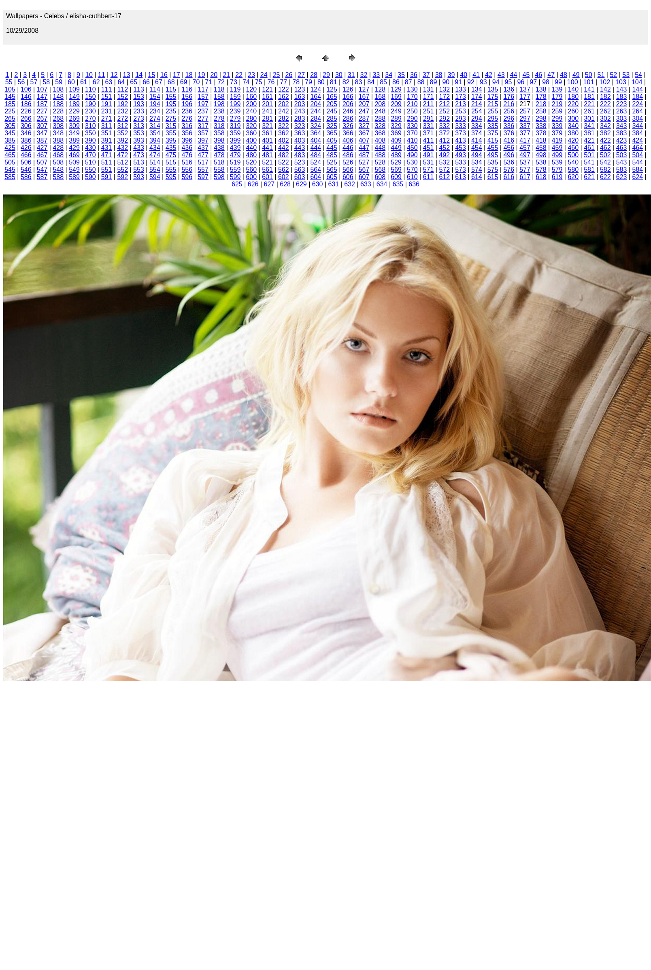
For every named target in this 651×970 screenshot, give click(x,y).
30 (339, 74)
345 (9, 133)
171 (428, 96)
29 (326, 74)
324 (315, 125)
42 (488, 74)
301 (589, 118)
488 (379, 155)
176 (508, 96)
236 (186, 111)
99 (558, 82)
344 (637, 125)
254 (476, 111)
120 (251, 89)
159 (235, 96)
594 (154, 176)
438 (219, 147)
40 (463, 74)
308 (58, 125)
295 (492, 118)
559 (235, 169)
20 (213, 74)
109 (74, 89)
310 (90, 125)
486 (348, 155)
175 (492, 96)
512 (122, 162)
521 (267, 162)
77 (283, 82)
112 (122, 89)
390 (90, 140)
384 (637, 133)
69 (183, 82)
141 (589, 89)
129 (396, 89)
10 (89, 74)
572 (444, 169)
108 (58, 89)
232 (122, 111)
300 (573, 118)
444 (315, 147)
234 (154, 111)
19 (201, 74)
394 (154, 140)
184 (637, 96)
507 (42, 162)
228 (58, 111)
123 (299, 89)
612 (444, 176)
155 (171, 96)
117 (203, 89)
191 (106, 103)
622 (605, 176)
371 (428, 133)
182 (605, 96)
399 (235, 140)
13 (126, 74)
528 (379, 162)
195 (171, 103)
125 (331, 89)
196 (186, 103)
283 (299, 118)
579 (557, 169)
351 (106, 133)
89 (433, 82)
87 (408, 82)
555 (171, 169)
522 (283, 162)
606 (348, 176)
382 (605, 133)
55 (9, 82)
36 (413, 74)
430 (90, 147)
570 (412, 169)
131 (428, 89)
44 (513, 74)
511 (106, 162)
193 (138, 103)
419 (557, 140)
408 (379, 140)
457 (524, 147)
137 (524, 89)
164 (315, 96)
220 (573, 103)
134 (476, 89)
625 (237, 184)
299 (557, 118)
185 (9, 103)
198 (219, 103)
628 (285, 184)
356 (186, 133)
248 (379, 111)
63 (109, 82)
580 (573, 169)
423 (621, 140)
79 (308, 82)
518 (219, 162)
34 (388, 74)
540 (573, 162)
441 (267, 147)
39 (451, 74)
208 (379, 103)
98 (545, 82)
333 (460, 125)
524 (315, 162)
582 (605, 169)
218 (541, 103)
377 (524, 133)
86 (396, 82)
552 (122, 169)
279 (235, 118)
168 (379, 96)
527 (364, 162)
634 (382, 184)
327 (364, 125)
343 (621, 125)
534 (476, 162)
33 (376, 74)
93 (483, 82)
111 (106, 89)
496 (508, 155)
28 (313, 74)
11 (101, 74)
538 (541, 162)
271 (106, 118)
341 (589, 125)
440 (251, 147)
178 (541, 96)
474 (154, 155)
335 (492, 125)
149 (74, 96)
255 (492, 111)
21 (226, 74)
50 (588, 74)
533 (460, 162)
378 (541, 133)
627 (269, 184)
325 (331, 125)
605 (331, 176)
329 (396, 125)
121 (267, 89)
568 (379, 169)
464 (637, 147)
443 (299, 147)
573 (460, 169)
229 (74, 111)
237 (203, 111)
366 (348, 133)
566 (348, 169)
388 (58, 140)
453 (460, 147)
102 (604, 82)
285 (331, 118)
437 (203, 147)
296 (508, 118)
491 (428, 155)
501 (589, 155)
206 (348, 103)
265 (9, 118)
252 (444, 111)
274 (154, 118)
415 (492, 140)
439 (235, 147)
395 (171, 140)
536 (508, 162)
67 (158, 82)
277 (203, 118)
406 (348, 140)
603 (299, 176)
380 (573, 133)
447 (364, 147)
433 (138, 147)
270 (90, 118)
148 (58, 96)
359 (235, 133)
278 (219, 118)
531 (428, 162)
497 (524, 155)
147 (42, 96)
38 (439, 74)
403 (299, 140)
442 (283, 147)
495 (492, 155)
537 (524, 162)
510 (90, 162)
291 (428, 118)
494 (476, 155)
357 (203, 133)
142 (605, 89)
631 (333, 184)
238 (219, 111)
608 (379, 176)
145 (9, 96)
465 (9, 155)
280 (251, 118)
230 (90, 111)
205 (331, 103)
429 (74, 147)
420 (573, 140)
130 (412, 89)
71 (208, 82)
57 (34, 82)
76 (271, 82)
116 (186, 89)
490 (412, 155)
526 (348, 162)
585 (9, 176)
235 (171, 111)
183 (621, 96)
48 (563, 74)
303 (621, 118)
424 (637, 140)
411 (428, 140)
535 (492, 162)
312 (122, 125)
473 (138, 155)
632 (349, 184)
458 (541, 147)
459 (557, 147)
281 (267, 118)
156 (186, 96)
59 (58, 82)
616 (508, 176)
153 (138, 96)
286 (348, 118)
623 (621, 176)
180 (573, 96)
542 (605, 162)
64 (121, 82)
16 (164, 74)
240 (251, 111)
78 (296, 82)
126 (348, 89)
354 (154, 133)
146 (26, 96)
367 (364, 133)
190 (90, 103)
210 (412, 103)
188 (58, 103)
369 (396, 133)
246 (348, 111)
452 (444, 147)
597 (203, 176)
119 (235, 89)
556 (186, 169)
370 (412, 133)
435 (171, 147)
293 (460, 118)
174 (476, 96)
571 (428, 169)
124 (315, 89)
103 (620, 82)
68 (171, 82)
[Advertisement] (325, 737)
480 (251, 155)
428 (58, 147)
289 (396, 118)
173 (460, 96)
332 (444, 125)
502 (605, 155)
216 (508, 103)
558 (219, 169)
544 (637, 162)
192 (122, 103)
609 (396, 176)
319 (235, 125)
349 (74, 133)
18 (189, 74)
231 (106, 111)
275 (171, 118)
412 (444, 140)
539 (557, 162)
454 (476, 147)
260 (573, 111)
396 (186, 140)
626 (253, 184)
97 (533, 82)
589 (74, 176)
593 (138, 176)
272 (122, 118)
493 (460, 155)
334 (476, 125)
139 (557, 89)
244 (315, 111)
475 (171, 155)
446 (348, 147)
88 (421, 82)
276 (186, 118)
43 (501, 74)
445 (331, 147)
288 (379, 118)
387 (42, 140)
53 (626, 74)
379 (557, 133)
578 (541, 169)
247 (364, 111)
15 (151, 74)
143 (621, 89)
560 (251, 169)
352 (122, 133)
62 (96, 82)
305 (9, 125)
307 (42, 125)
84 (370, 82)
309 (74, 125)
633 (365, 184)
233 (138, 111)
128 (379, 89)
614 (476, 176)
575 (492, 169)
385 (9, 140)
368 (379, 133)
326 (348, 125)
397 (203, 140)
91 (458, 82)
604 (315, 176)
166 (348, 96)
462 (605, 147)
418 (541, 140)
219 (557, 103)
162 (283, 96)
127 (364, 89)
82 (346, 82)
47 (551, 74)
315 (171, 125)
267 (42, 118)
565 (331, 169)
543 (621, 162)
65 (133, 82)
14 (139, 74)
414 (476, 140)
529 (396, 162)
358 (219, 133)
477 (203, 155)
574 (476, 169)
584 (637, 169)
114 (154, 89)
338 (541, 125)
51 (601, 74)
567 (364, 169)
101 (588, 82)
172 (444, 96)
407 (364, 140)
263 (621, 111)
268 (58, 118)
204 (315, 103)
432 (122, 147)
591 (106, 176)
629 (301, 184)
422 (605, 140)
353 (138, 133)
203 (299, 103)
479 (235, 155)
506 (26, 162)
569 (396, 169)
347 (42, 133)
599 (235, 176)
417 (524, 140)
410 (412, 140)
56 (21, 82)
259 (557, 111)
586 (26, 176)
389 (74, 140)
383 (621, 133)
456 (508, 147)
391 (106, 140)
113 (138, 89)
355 (171, 133)
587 (42, 176)
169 (396, 96)
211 (428, 103)
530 (412, 162)
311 (106, 125)
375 (492, 133)
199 (235, 103)
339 (557, 125)
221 (589, 103)
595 (171, 176)
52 (613, 74)
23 (251, 74)
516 (186, 162)
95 (508, 82)
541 (589, 162)
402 (283, 140)
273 (138, 118)
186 (26, 103)
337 (524, 125)
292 (444, 118)
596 (186, 176)
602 (283, 176)
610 (412, 176)
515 (171, 162)
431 (106, 147)
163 (299, 96)
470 (90, 155)
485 (331, 155)
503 (621, 155)
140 (573, 89)
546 (26, 169)
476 (186, 155)
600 (251, 176)
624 (637, 176)
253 (460, 111)
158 (219, 96)
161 (267, 96)
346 (26, 133)
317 (203, 125)
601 (267, 176)
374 (476, 133)
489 (396, 155)
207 (364, 103)
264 (637, 111)
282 (283, 118)
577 (524, 169)
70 (196, 82)
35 (401, 74)
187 (42, 103)
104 (637, 82)
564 (315, 169)
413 (460, 140)
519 (235, 162)
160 (251, 96)
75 (258, 82)
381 (589, 133)
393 (138, 140)
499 (557, 155)
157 (203, 96)
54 (638, 74)
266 (26, 118)
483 (299, 155)
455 (492, 147)
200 (251, 103)
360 (251, 133)
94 (496, 82)
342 (605, 125)
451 (428, 147)
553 (138, 169)
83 (358, 82)
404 (315, 140)
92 (470, 82)
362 (283, 133)
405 (331, 140)
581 (589, 169)
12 (114, 74)
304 (637, 118)
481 (267, 155)
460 (573, 147)
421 (589, 140)
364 (315, 133)
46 (538, 74)
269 (74, 118)
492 (444, 155)
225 (9, 111)
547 (42, 169)
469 (74, 155)
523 (299, 162)
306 (26, 125)
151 (106, 96)
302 (605, 118)
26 (289, 74)
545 (9, 169)
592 (122, 176)
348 (58, 133)
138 (541, 89)
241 (267, 111)
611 (428, 176)
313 (138, 125)
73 (233, 82)
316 (186, 125)
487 (364, 155)
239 (235, 111)
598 (219, 176)
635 (398, 184)
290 (412, 118)
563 (299, 169)
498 (541, 155)
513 (138, 162)
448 (379, 147)
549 (74, 169)
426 (26, 147)
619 (557, 176)
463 (621, 147)
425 (9, 147)
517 (203, 162)
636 (413, 184)
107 (42, 89)
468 (58, 155)
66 (146, 82)
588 (58, 176)
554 (154, 169)
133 (460, 89)
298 (541, 118)
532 (444, 162)
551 (106, 169)
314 (154, 125)
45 (526, 74)
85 (383, 82)
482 (283, 155)
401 (267, 140)
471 (106, 155)
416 (508, 140)
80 (321, 82)
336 (508, 125)
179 (557, 96)
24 (264, 74)
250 (412, 111)
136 (508, 89)
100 (572, 82)
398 (219, 140)
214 (476, 103)
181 (589, 96)
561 (267, 169)
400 (251, 140)
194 (154, 103)
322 (283, 125)
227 (42, 111)
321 (267, 125)
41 (476, 74)
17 (176, 74)
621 (589, 176)
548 (58, 169)
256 (508, 111)
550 (90, 169)
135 (492, 89)
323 (299, 125)
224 (637, 103)
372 (444, 133)
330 (412, 125)
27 (301, 74)
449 (396, 147)
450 (412, 147)
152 (122, 96)
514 (154, 162)
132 (444, 89)
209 (396, 103)
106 (26, 89)
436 (186, 147)
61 (83, 82)
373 (460, 133)
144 (637, 89)
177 (524, 96)
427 (42, 147)
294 (476, 118)
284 (315, 118)
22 (239, 74)
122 (283, 89)
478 (219, 155)
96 (520, 82)
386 (26, 140)
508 (58, 162)
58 (46, 82)
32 (364, 74)
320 (251, 125)
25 (276, 74)
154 (154, 96)
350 (90, 133)
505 (9, 162)
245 (331, 111)
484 (315, 155)
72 (221, 82)
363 (299, 133)
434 (154, 147)
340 (573, 125)
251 (428, 111)
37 (426, 74)
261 (589, 111)
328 (379, 125)
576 (508, 169)
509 (74, 162)
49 (576, 74)
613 (460, 176)
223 (621, 103)
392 (122, 140)
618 (541, 176)
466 (26, 155)
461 (589, 147)
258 (541, 111)
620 (573, 176)
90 (445, 82)
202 (283, 103)
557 (203, 169)
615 (492, 176)
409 (396, 140)
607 (364, 176)
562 (283, 169)
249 (396, 111)
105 (9, 89)
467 (42, 155)
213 (460, 103)
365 (331, 133)
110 (90, 89)
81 (333, 82)
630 (317, 184)
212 (444, 103)
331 (428, 125)
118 (219, 89)
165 (331, 96)
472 (122, 155)
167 (364, 96)
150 (90, 96)
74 (246, 82)
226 (26, 111)
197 (203, 103)
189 (74, 103)
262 (605, 111)
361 (267, 133)
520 (251, 162)
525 (331, 162)
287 (364, 118)
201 (267, 103)
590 (90, 176)
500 (573, 155)
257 (524, 111)
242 (283, 111)
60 (71, 82)
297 (524, 118)
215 (492, 103)
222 (605, 103)
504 (637, 155)
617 (524, 176)
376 (508, 133)
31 (351, 74)
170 (412, 96)
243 (299, 111)
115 (171, 89)
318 (219, 125)
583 (621, 169)
